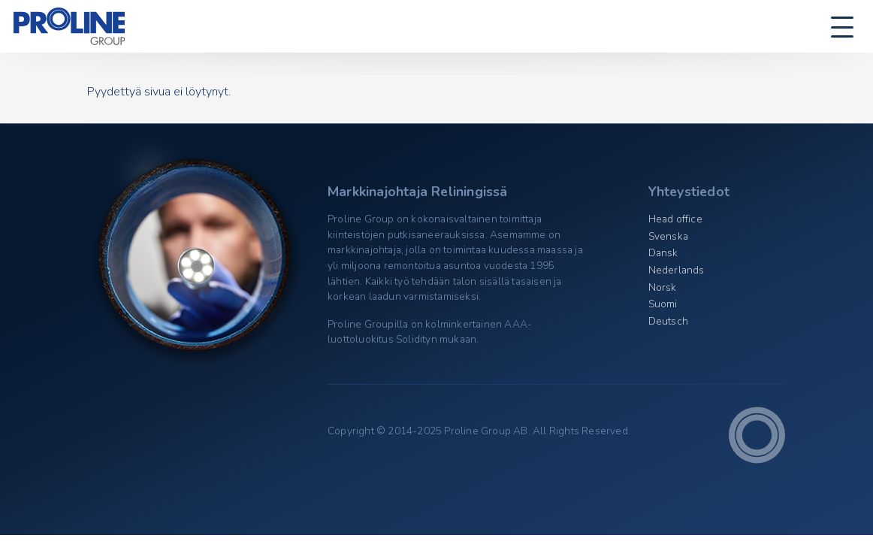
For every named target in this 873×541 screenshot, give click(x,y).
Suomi (663, 304)
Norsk (662, 287)
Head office (675, 219)
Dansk (663, 253)
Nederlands (676, 270)
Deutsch (668, 321)
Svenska (668, 236)
